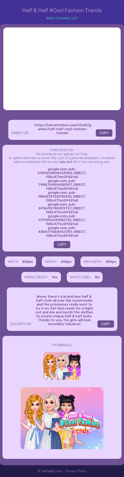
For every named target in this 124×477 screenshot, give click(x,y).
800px (27, 262)
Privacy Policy (76, 471)
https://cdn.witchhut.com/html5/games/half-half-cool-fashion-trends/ (62, 129)
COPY (104, 133)
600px (66, 262)
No (97, 277)
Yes (55, 277)
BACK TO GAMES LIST (62, 18)
